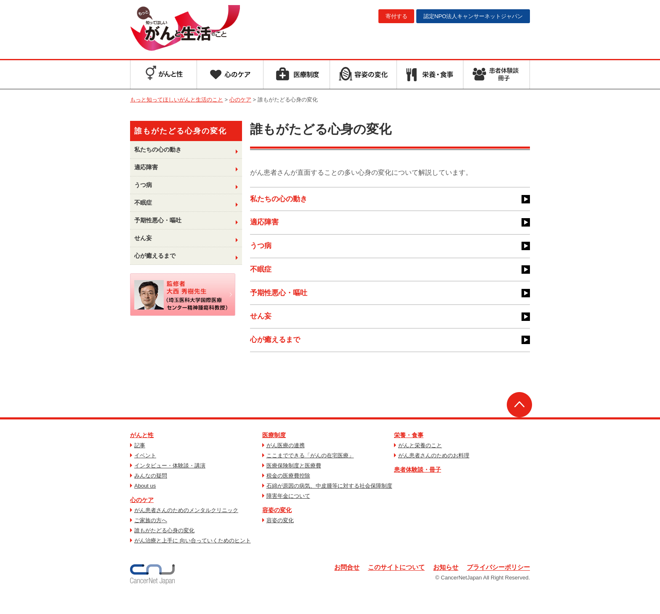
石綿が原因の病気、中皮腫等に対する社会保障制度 (329, 502)
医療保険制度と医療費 (293, 482)
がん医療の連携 (285, 462)
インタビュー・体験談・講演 (169, 482)
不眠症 (261, 278)
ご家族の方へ (150, 537)
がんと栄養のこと (420, 462)
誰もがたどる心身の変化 (164, 547)
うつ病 (261, 252)
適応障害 (265, 226)
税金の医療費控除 (288, 492)
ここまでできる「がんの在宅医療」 (310, 472)
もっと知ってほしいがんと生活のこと (196, 28)
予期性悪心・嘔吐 (280, 304)
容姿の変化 (277, 526)
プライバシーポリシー (496, 584)
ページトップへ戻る (519, 421)
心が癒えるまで (276, 356)
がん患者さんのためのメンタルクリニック (186, 527)
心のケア (142, 516)
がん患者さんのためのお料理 (433, 472)
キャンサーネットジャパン (468, 16)
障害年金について (288, 513)
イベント (145, 472)
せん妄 (261, 330)
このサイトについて (388, 584)
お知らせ (440, 584)
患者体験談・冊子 (417, 486)
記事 (139, 462)
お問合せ (336, 584)
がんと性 (142, 451)
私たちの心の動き (280, 200)
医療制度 (274, 451)
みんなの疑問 (150, 492)
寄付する (384, 16)
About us (145, 502)
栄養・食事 (408, 451)
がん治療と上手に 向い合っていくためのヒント (192, 557)
